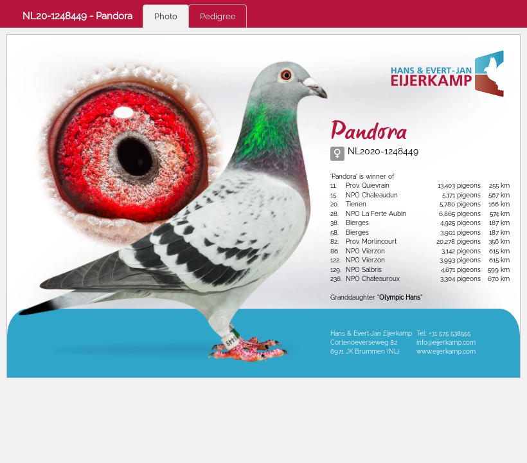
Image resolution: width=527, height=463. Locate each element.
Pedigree (218, 16)
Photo (165, 16)
